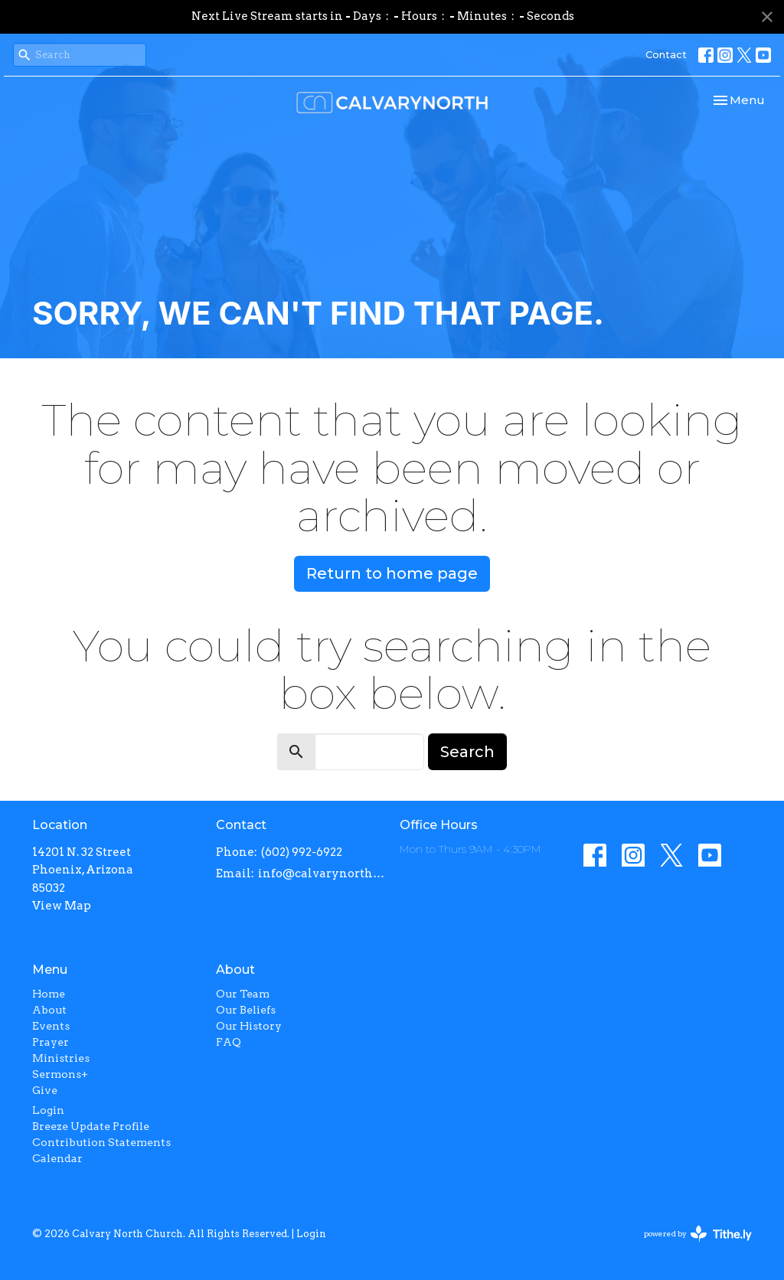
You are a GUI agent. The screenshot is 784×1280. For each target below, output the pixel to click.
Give (44, 1090)
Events (51, 1026)
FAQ (228, 1042)
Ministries (61, 1058)
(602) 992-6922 (301, 852)
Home (48, 994)
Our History (249, 1026)
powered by (698, 1234)
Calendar (57, 1158)
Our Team (243, 994)
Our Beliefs (246, 1010)
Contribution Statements (101, 1142)
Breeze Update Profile (90, 1126)
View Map (61, 906)
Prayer (50, 1042)
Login (48, 1110)
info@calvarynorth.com (321, 873)
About (49, 1010)
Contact (666, 54)
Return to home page (392, 573)
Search (467, 752)
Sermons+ (60, 1074)
